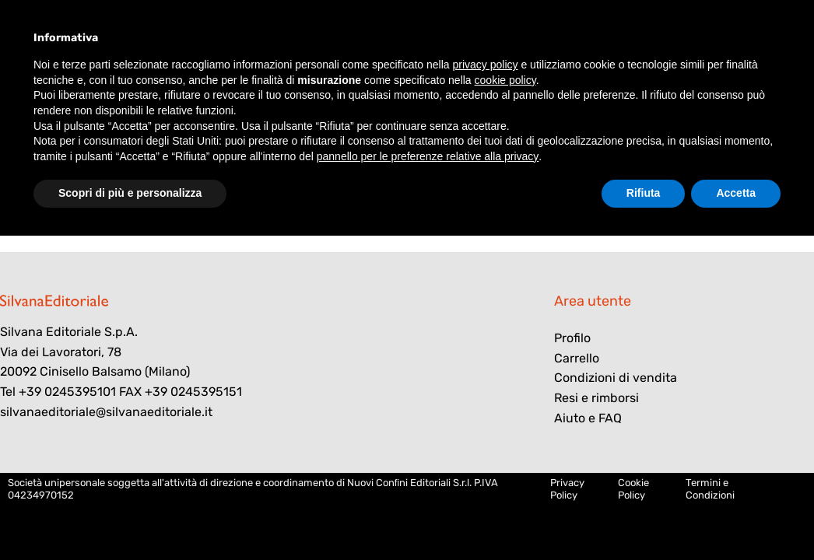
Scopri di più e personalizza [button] (130, 193)
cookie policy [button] (505, 80)
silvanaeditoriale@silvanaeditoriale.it (106, 411)
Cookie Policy (633, 489)
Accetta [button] (736, 193)
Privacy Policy (567, 489)
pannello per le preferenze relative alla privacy (428, 156)
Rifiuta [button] (643, 193)
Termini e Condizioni (710, 489)
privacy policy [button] (485, 64)
